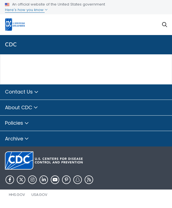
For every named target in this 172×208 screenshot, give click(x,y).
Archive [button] (17, 139)
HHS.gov (17, 194)
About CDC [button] (21, 108)
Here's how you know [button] (26, 9)
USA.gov (39, 194)
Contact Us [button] (22, 92)
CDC (11, 44)
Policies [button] (17, 123)
